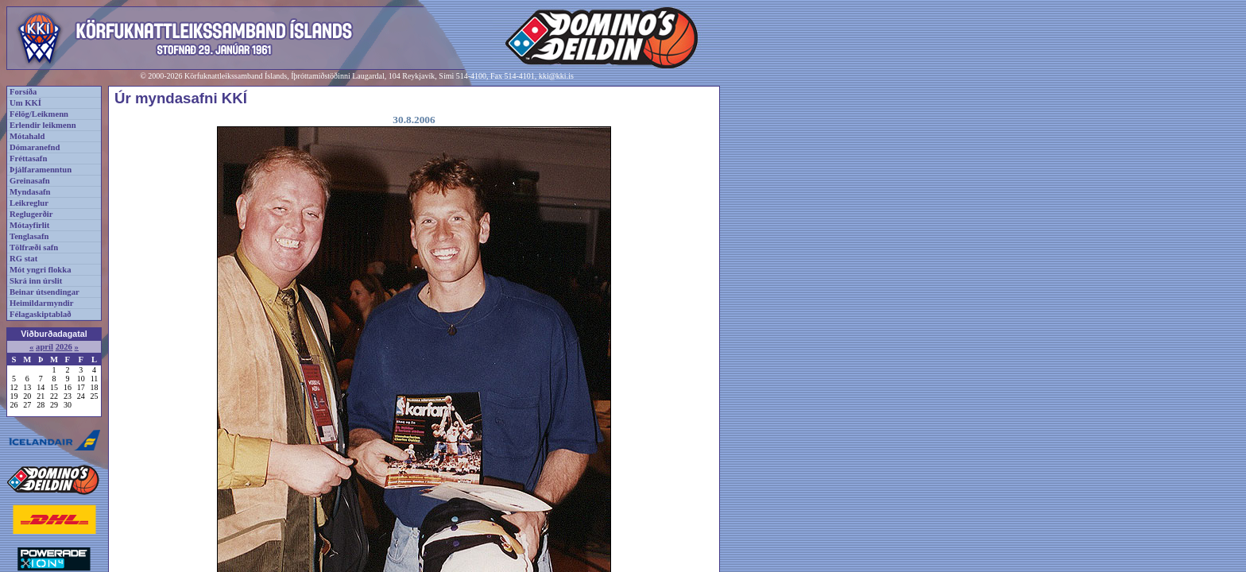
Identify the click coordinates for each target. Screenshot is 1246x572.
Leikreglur (29, 203)
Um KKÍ (25, 103)
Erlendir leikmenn (43, 125)
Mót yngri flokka (41, 269)
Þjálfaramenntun (41, 169)
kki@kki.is (556, 76)
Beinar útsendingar (44, 292)
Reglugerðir (31, 214)
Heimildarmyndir (42, 303)
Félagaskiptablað (41, 314)
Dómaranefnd (35, 147)
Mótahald (27, 136)
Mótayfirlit (29, 225)
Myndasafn (30, 191)
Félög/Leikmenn (39, 114)
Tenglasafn (29, 236)
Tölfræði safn (34, 247)
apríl (44, 346)
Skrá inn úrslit (36, 280)
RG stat (23, 258)
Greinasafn (30, 180)
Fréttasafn (28, 158)
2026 (64, 346)
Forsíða (23, 91)
